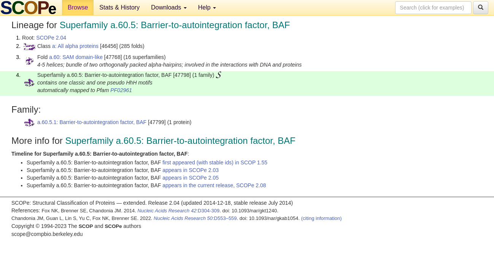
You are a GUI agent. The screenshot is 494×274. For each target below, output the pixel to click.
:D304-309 (179, 210)
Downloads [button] (169, 7)
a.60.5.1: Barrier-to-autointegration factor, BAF (91, 122)
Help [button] (207, 7)
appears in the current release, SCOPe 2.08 (214, 185)
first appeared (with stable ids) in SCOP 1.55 (214, 162)
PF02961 (121, 90)
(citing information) (321, 218)
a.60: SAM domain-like (76, 57)
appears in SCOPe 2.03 (190, 170)
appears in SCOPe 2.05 (190, 178)
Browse (78, 7)
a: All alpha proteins (75, 46)
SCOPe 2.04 (51, 38)
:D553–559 (195, 218)
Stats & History (119, 7)
